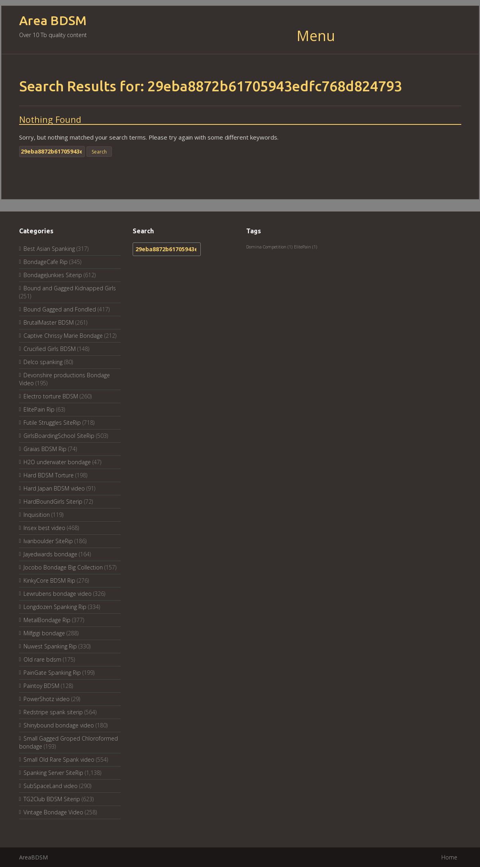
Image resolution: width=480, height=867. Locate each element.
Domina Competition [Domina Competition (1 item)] (269, 247)
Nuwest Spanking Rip (50, 646)
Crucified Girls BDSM (50, 349)
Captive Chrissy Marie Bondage (63, 335)
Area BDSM (52, 21)
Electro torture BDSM (51, 396)
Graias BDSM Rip (45, 449)
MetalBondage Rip (47, 620)
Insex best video (44, 528)
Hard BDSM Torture (49, 475)
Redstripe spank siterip (53, 712)
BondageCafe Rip (46, 262)
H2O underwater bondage (57, 462)
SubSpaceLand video (51, 786)
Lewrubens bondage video (58, 593)
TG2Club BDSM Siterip (52, 799)
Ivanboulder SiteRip (48, 541)
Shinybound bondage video (59, 725)
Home (449, 857)
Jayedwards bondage (50, 554)
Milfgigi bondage (44, 633)
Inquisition (37, 514)
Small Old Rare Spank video (59, 759)
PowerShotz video (47, 699)
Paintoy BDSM (41, 686)
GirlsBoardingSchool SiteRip (59, 435)
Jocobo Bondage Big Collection (63, 567)
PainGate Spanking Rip (52, 672)
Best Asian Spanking (49, 248)
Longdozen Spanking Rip (55, 607)
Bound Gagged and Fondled (60, 309)
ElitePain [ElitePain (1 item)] (305, 247)
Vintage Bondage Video (53, 812)
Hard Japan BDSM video (54, 488)
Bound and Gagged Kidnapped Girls (70, 288)
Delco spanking (43, 362)
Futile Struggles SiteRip (52, 422)
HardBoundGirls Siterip (53, 501)
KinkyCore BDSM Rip (49, 580)
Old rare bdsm (42, 659)
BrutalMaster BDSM (49, 322)
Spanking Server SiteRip (53, 772)
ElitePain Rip (39, 409)
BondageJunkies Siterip (53, 275)
